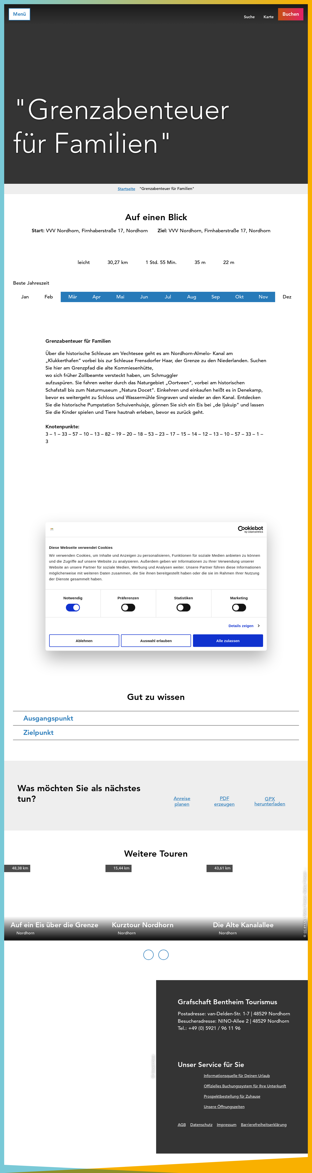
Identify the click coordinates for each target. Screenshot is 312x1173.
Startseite (126, 188)
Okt (239, 297)
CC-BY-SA (305, 926)
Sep (215, 297)
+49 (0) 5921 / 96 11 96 (214, 1028)
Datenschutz (201, 1124)
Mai (120, 297)
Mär (72, 297)
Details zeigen (241, 626)
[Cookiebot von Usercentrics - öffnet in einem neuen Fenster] (241, 529)
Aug (191, 297)
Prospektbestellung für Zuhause (232, 1096)
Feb (49, 297)
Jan (25, 297)
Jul (168, 297)
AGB (182, 1124)
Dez (287, 297)
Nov (263, 297)
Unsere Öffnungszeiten (224, 1106)
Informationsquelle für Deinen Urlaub (237, 1075)
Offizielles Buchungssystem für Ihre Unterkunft (245, 1086)
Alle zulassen (227, 640)
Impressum (227, 1124)
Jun (144, 297)
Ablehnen (84, 640)
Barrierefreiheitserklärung (264, 1124)
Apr (96, 297)
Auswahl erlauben (156, 640)
